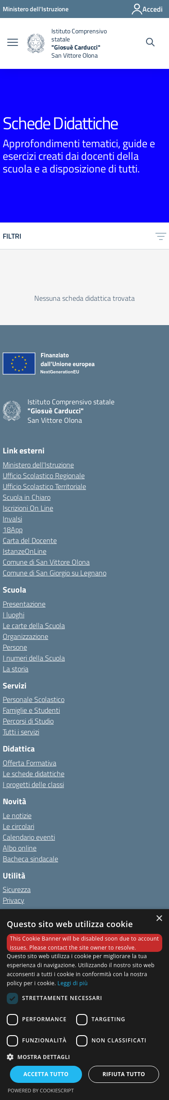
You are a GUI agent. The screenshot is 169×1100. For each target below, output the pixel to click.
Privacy (13, 900)
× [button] (158, 918)
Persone (15, 647)
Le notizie (17, 815)
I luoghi (13, 614)
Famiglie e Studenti (31, 710)
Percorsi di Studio (28, 720)
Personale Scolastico (33, 699)
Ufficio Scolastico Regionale (44, 475)
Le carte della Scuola (34, 625)
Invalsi (12, 518)
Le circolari (18, 826)
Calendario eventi (29, 837)
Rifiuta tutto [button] (123, 1074)
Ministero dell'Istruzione (38, 464)
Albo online (20, 847)
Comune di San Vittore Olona (46, 562)
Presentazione (24, 603)
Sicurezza (17, 889)
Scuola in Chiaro (26, 497)
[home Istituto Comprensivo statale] (75, 43)
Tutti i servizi (21, 731)
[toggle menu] (160, 236)
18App (13, 529)
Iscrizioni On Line (28, 507)
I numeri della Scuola (34, 657)
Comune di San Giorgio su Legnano (54, 572)
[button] (84, 1056)
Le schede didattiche (33, 773)
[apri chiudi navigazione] (12, 43)
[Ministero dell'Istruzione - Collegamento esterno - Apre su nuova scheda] (36, 9)
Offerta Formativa (29, 762)
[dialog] (84, 1004)
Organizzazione (25, 636)
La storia (15, 668)
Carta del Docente (30, 540)
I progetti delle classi (33, 784)
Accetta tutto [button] (46, 1074)
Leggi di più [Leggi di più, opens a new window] (73, 983)
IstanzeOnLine (24, 551)
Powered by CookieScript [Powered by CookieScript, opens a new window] (41, 1090)
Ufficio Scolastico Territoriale (44, 486)
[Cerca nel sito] (150, 43)
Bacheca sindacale (30, 858)
